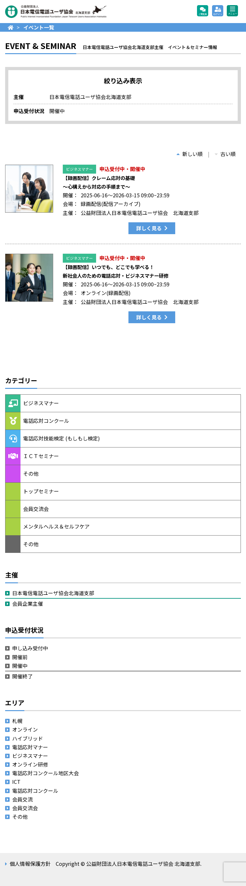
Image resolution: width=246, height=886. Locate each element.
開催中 (20, 665)
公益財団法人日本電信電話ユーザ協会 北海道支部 (74, 11)
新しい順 (189, 154)
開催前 (20, 657)
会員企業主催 (27, 603)
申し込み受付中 (30, 648)
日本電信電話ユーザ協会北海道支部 (53, 593)
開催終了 (22, 676)
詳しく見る (149, 228)
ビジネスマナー (79, 169)
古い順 (225, 154)
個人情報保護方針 (30, 863)
